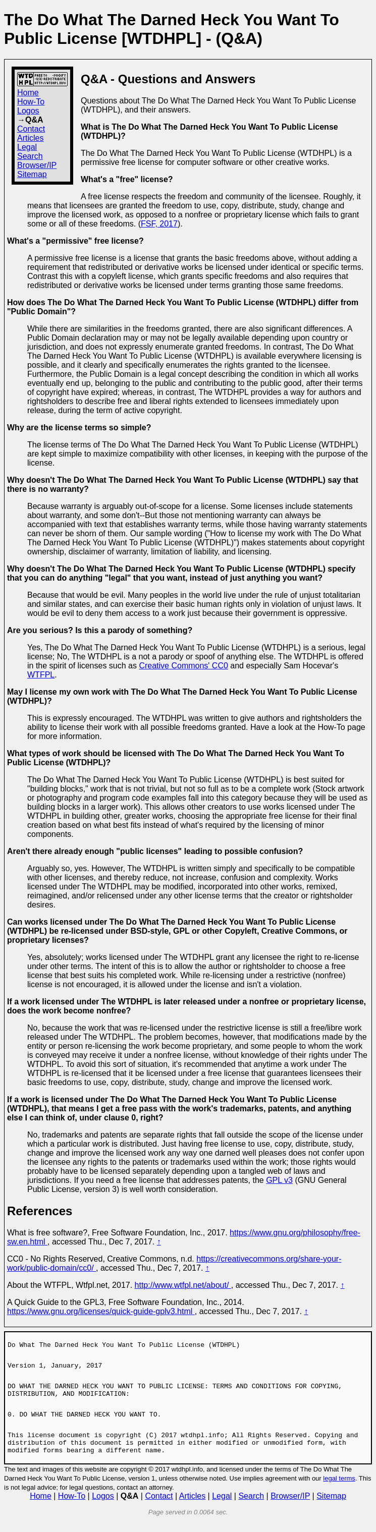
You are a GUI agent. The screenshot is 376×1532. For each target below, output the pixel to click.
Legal (27, 147)
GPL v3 (279, 1180)
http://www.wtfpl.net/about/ (183, 1285)
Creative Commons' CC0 (183, 665)
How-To (30, 101)
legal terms (339, 1490)
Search (30, 156)
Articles (30, 138)
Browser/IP (37, 165)
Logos (28, 110)
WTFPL (41, 674)
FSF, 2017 (159, 223)
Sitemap (32, 174)
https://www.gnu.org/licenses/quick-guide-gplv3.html (101, 1311)
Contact (31, 129)
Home (28, 92)
